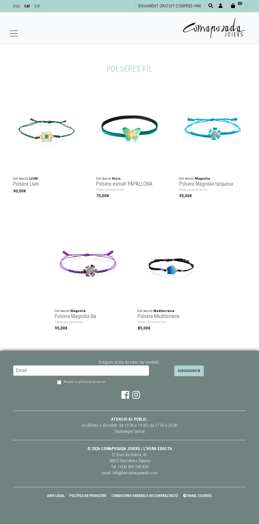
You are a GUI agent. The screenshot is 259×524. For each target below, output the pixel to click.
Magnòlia (202, 178)
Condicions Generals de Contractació (144, 496)
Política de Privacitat (88, 496)
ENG (16, 6)
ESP (37, 6)
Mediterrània (163, 311)
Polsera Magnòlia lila (75, 316)
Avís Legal (56, 496)
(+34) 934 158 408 (133, 467)
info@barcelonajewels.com (135, 473)
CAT (27, 6)
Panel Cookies (197, 496)
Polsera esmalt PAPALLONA (124, 184)
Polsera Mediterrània (158, 316)
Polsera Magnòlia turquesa (206, 184)
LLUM (33, 178)
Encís (116, 178)
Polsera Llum (26, 184)
